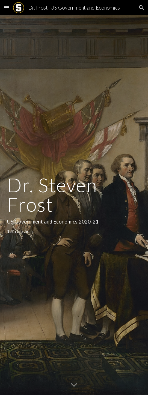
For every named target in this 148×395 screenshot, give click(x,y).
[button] (6, 7)
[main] (74, 205)
